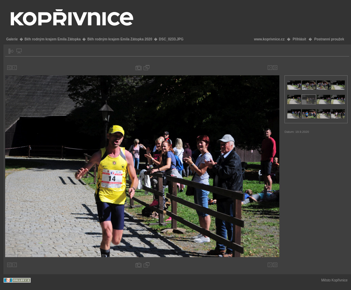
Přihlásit (299, 39)
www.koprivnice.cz (269, 39)
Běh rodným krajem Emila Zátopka (52, 39)
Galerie (12, 39)
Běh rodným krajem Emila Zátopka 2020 (119, 39)
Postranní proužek (329, 39)
